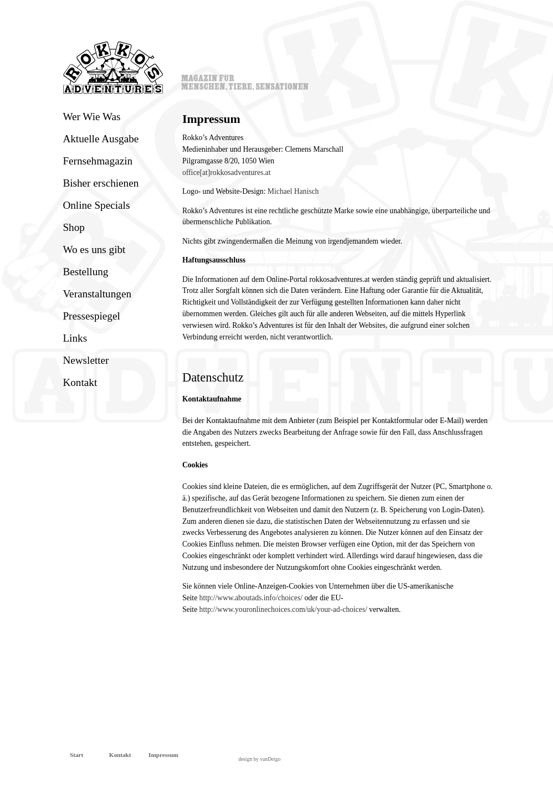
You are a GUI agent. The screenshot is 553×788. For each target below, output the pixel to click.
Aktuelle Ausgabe (101, 139)
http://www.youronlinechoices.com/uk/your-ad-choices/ (283, 609)
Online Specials (96, 205)
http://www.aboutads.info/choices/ (251, 598)
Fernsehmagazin (97, 161)
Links (75, 338)
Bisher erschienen (101, 183)
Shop (73, 227)
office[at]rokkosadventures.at (226, 172)
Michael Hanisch (293, 191)
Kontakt (80, 382)
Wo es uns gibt (94, 249)
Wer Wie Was (91, 116)
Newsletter (86, 360)
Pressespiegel (91, 316)
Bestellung (85, 271)
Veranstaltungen (97, 294)
